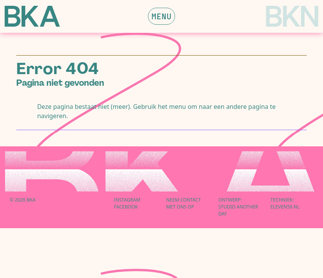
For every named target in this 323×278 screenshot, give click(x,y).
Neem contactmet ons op (183, 203)
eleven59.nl (284, 206)
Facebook (126, 206)
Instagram (127, 200)
